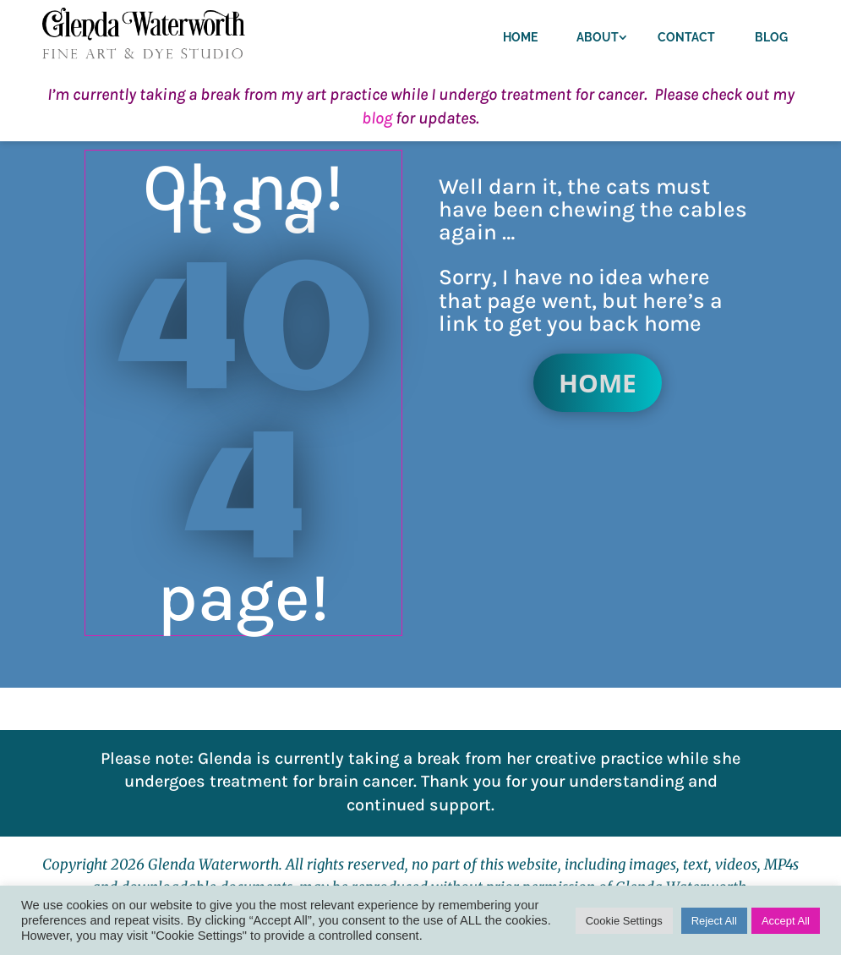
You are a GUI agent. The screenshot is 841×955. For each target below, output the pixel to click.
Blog (771, 37)
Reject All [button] (714, 920)
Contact (686, 37)
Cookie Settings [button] (624, 920)
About (597, 37)
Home (520, 37)
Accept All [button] (786, 920)
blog (377, 118)
